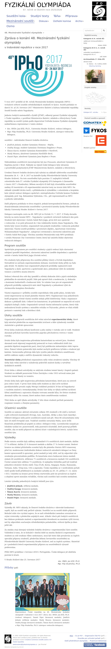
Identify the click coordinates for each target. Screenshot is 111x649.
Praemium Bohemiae (98, 640)
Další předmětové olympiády (76, 640)
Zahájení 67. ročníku (91, 112)
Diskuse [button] (44, 21)
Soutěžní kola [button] (16, 16)
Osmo (11, 26)
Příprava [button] (71, 16)
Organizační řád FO (92, 636)
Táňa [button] (57, 16)
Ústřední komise (62, 21)
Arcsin (21, 647)
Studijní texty (40, 16)
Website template (11, 647)
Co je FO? (79, 636)
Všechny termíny (95, 66)
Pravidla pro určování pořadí (89, 638)
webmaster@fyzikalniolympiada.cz (25, 644)
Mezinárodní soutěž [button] (20, 21)
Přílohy (9, 567)
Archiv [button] (79, 21)
